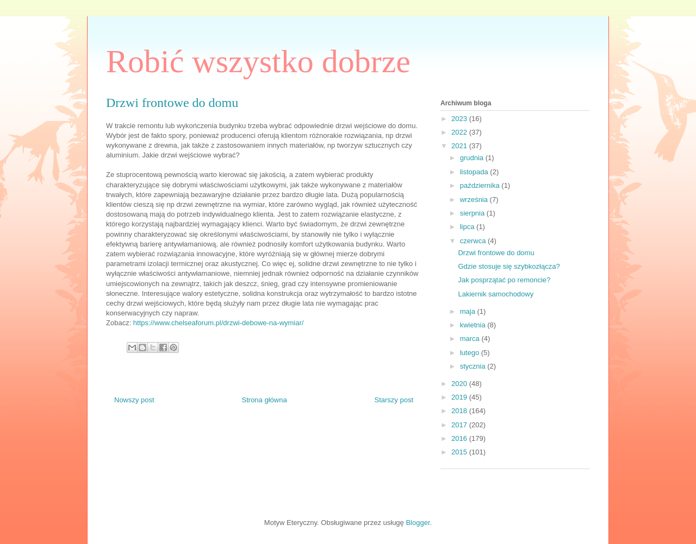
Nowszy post (134, 400)
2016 (460, 438)
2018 (460, 411)
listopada (475, 172)
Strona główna (264, 400)
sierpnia (473, 213)
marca (471, 338)
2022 (460, 132)
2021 (460, 146)
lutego (470, 353)
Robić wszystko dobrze (258, 61)
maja (468, 311)
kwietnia (474, 325)
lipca (468, 227)
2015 (460, 452)
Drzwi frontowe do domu (496, 253)
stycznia (474, 366)
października (481, 185)
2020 (460, 383)
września (475, 199)
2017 (460, 425)
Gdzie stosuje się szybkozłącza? (509, 266)
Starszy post (393, 400)
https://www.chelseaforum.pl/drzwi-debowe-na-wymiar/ (218, 323)
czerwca (474, 241)
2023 (460, 119)
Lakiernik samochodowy (495, 294)
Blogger (418, 522)
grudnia (473, 158)
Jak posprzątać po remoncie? (504, 280)
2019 (460, 397)
